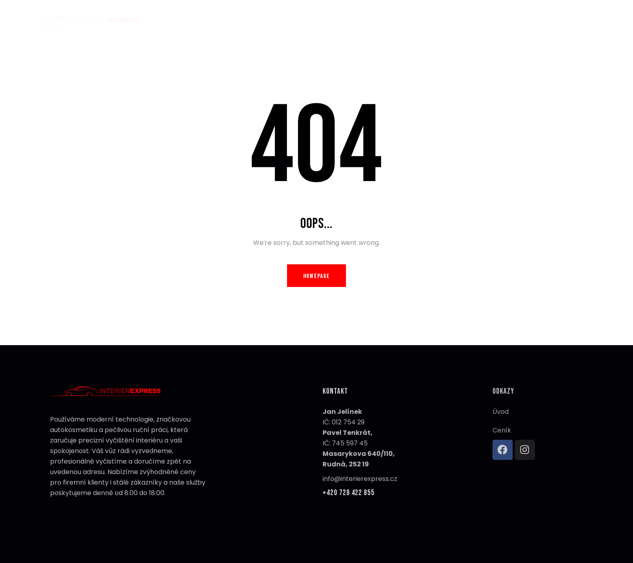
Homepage (316, 276)
